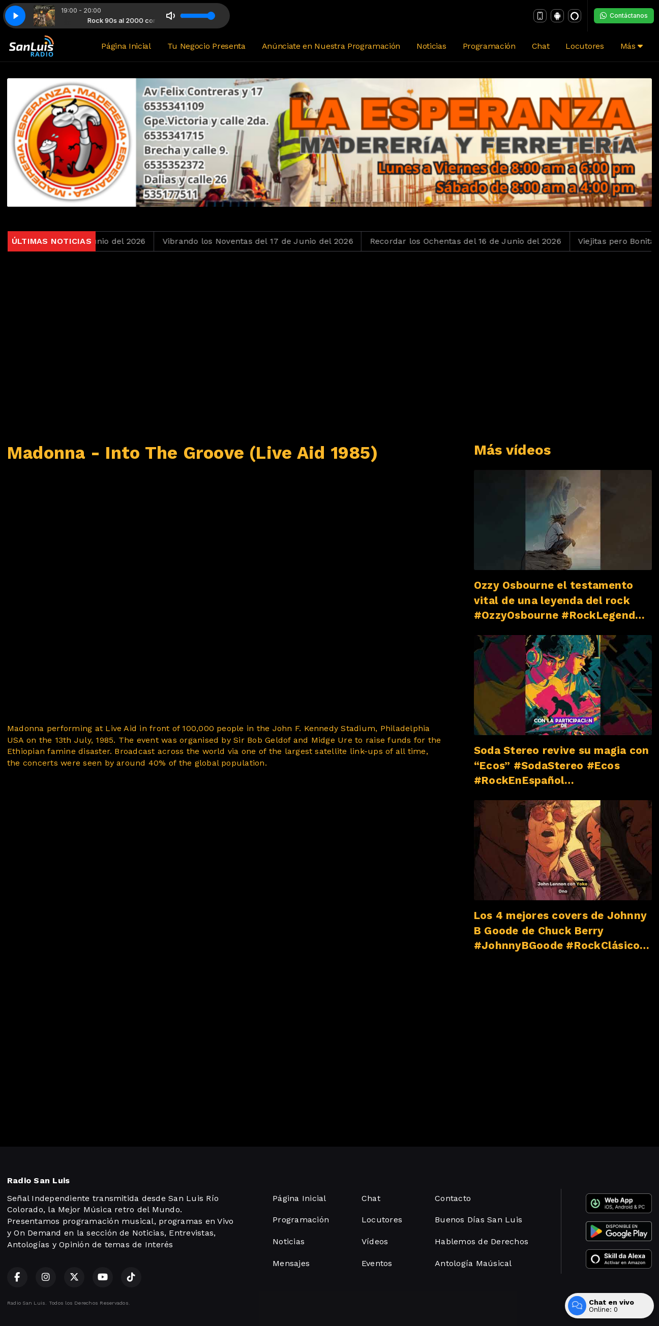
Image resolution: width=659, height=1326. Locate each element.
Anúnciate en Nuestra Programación (331, 46)
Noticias (431, 46)
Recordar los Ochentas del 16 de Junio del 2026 (473, 241)
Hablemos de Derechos (481, 1241)
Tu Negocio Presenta (206, 46)
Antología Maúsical (473, 1263)
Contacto (453, 1198)
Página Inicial (126, 46)
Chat (541, 46)
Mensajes (291, 1263)
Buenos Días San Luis (478, 1219)
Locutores (584, 46)
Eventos (377, 1263)
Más (631, 46)
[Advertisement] (329, 347)
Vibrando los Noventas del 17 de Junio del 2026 (265, 241)
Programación (489, 46)
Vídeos (375, 1241)
